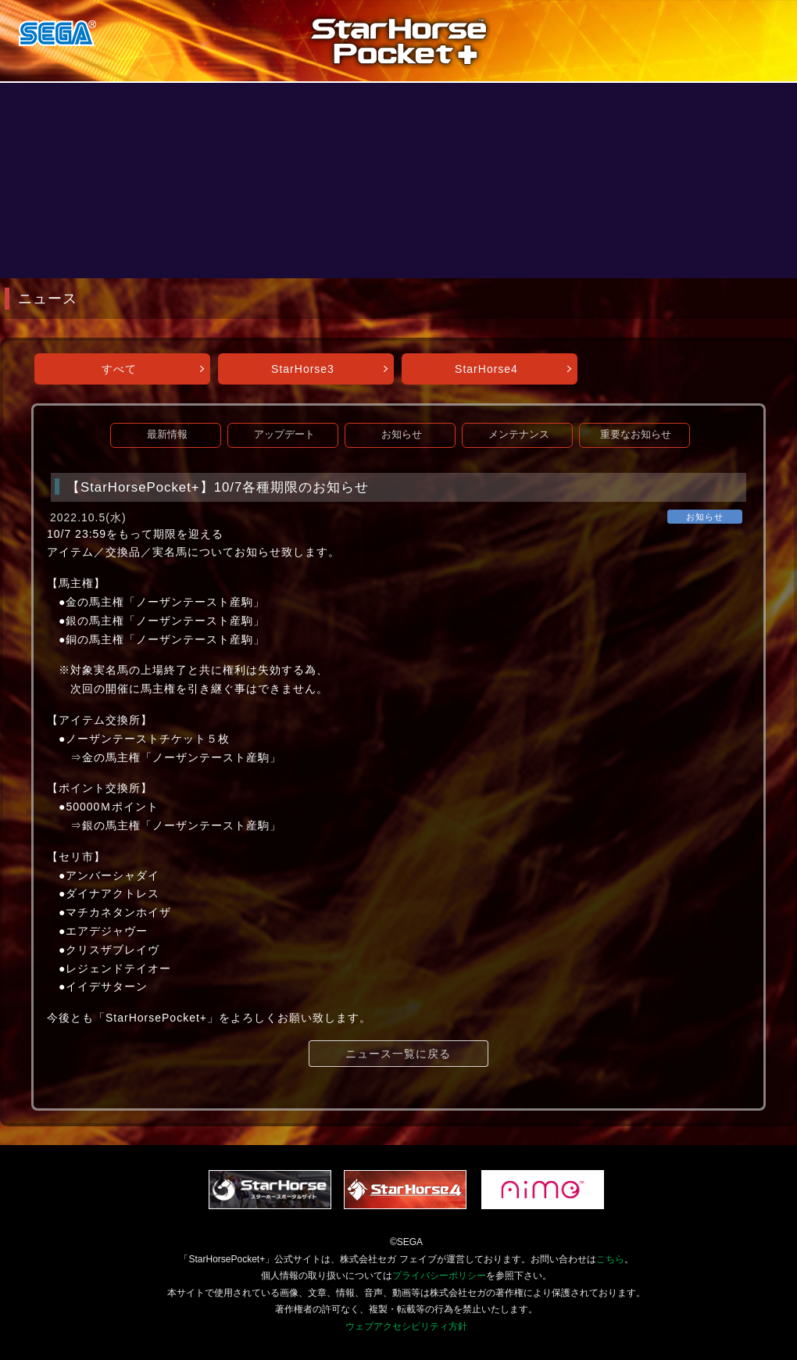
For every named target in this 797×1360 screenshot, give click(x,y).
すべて (119, 369)
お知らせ (401, 434)
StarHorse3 (302, 369)
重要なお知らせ (635, 434)
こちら (610, 1259)
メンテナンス (518, 434)
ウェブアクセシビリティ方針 (406, 1326)
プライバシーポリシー (439, 1275)
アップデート (284, 434)
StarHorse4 (486, 369)
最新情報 (167, 434)
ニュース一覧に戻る (398, 1053)
